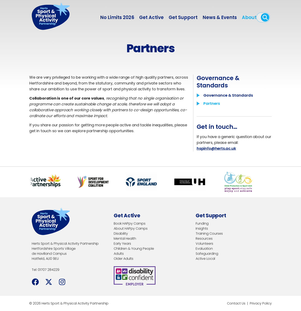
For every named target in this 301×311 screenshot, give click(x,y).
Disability (121, 233)
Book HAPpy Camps (129, 223)
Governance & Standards (228, 95)
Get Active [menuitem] (151, 17)
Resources (204, 238)
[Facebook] (35, 281)
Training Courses (209, 233)
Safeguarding (207, 253)
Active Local (205, 258)
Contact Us (236, 303)
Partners (211, 103)
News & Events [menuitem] (220, 17)
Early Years (122, 243)
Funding (202, 223)
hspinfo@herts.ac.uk (216, 148)
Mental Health (125, 238)
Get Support (183, 17)
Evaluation (204, 248)
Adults (119, 253)
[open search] (265, 17)
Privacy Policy (261, 303)
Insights (202, 228)
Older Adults (123, 258)
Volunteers (204, 243)
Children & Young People (134, 248)
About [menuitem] (249, 17)
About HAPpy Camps (131, 228)
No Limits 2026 (117, 17)
